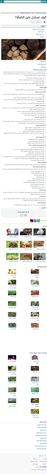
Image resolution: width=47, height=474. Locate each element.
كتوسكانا (9, 108)
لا (21, 215)
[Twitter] (43, 456)
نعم (25, 215)
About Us (44, 464)
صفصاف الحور (41, 186)
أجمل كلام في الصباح (41, 449)
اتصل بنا (44, 459)
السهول (34, 205)
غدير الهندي (31, 21)
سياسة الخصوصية (34, 461)
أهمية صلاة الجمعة (42, 427)
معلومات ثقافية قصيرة (41, 441)
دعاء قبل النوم (43, 430)
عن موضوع (36, 459)
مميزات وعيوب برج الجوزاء (40, 435)
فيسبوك (35, 220)
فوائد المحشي (43, 443)
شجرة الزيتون (43, 438)
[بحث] (40, 1)
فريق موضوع (35, 464)
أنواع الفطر (34, 72)
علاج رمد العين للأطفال (41, 433)
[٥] (2, 168)
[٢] (24, 75)
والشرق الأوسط (17, 149)
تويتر (31, 220)
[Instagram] (40, 456)
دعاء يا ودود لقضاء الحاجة (40, 446)
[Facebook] (45, 456)
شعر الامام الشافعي (41, 425)
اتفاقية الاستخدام (43, 461)
